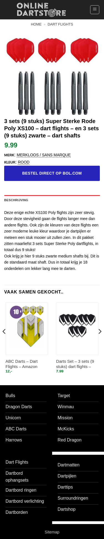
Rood (23, 162)
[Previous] (4, 342)
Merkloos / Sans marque (43, 155)
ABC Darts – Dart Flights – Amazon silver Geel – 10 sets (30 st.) (24, 364)
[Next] (99, 342)
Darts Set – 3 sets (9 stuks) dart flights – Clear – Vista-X (75, 364)
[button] (94, 9)
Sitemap (52, 532)
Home (36, 24)
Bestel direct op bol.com (52, 173)
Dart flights (60, 24)
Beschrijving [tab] (16, 200)
